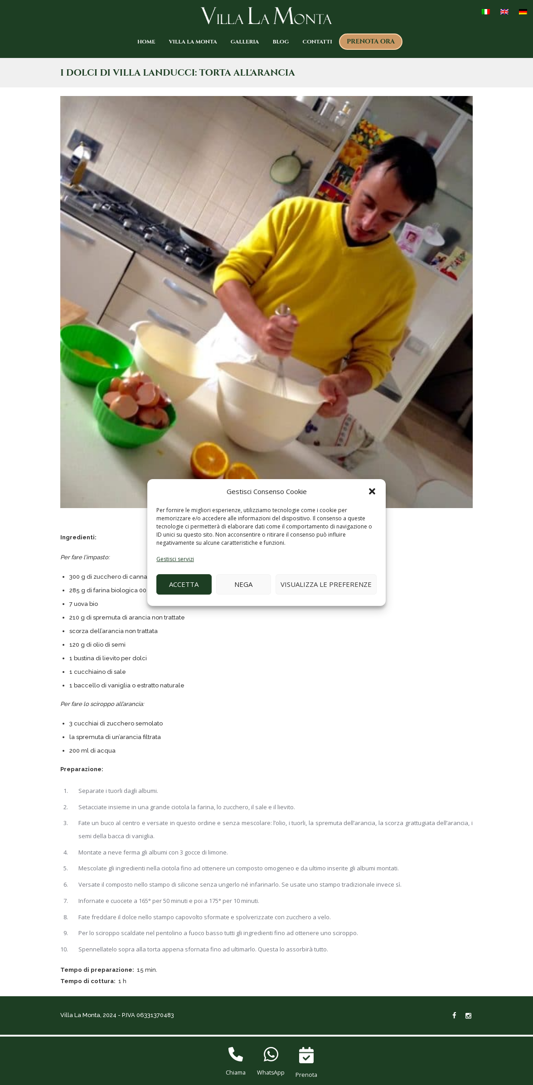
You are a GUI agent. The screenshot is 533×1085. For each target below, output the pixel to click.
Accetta (184, 584)
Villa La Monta (193, 41)
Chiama (235, 1073)
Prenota (307, 1075)
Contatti (317, 41)
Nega (243, 584)
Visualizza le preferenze (326, 584)
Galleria (245, 41)
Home (146, 41)
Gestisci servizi (175, 559)
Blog (280, 41)
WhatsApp (271, 1073)
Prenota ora (371, 41)
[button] (372, 491)
